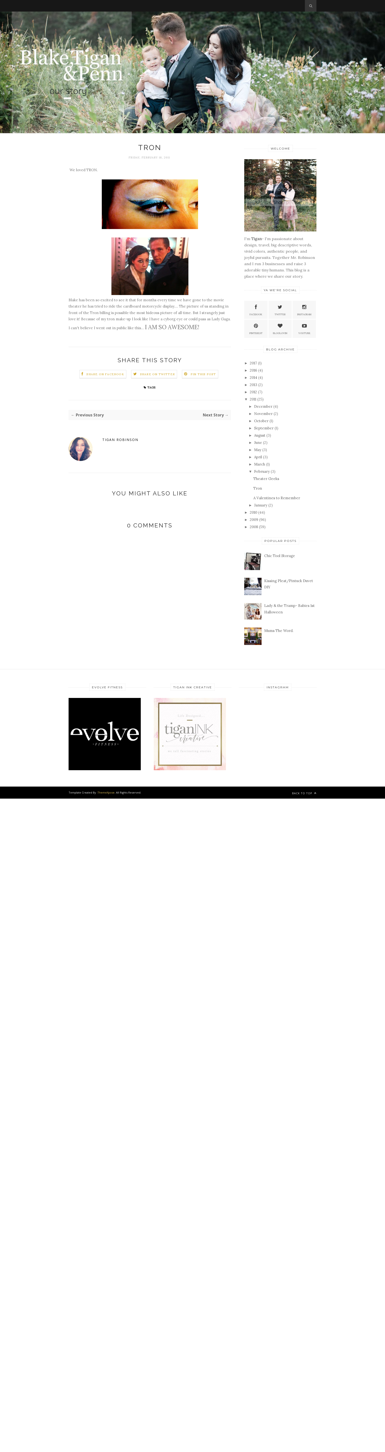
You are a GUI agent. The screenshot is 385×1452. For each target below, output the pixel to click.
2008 (254, 527)
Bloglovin (280, 328)
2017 (253, 363)
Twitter (280, 309)
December (263, 406)
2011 (253, 399)
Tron (257, 488)
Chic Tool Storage (279, 555)
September (264, 428)
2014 (253, 377)
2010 (253, 512)
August (259, 435)
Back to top (304, 793)
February (262, 471)
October (261, 421)
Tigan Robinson (120, 439)
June (258, 442)
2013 (253, 384)
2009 (254, 519)
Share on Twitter (157, 374)
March (259, 464)
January (260, 505)
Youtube (304, 328)
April (258, 457)
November (263, 413)
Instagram (304, 309)
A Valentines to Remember (276, 498)
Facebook (256, 309)
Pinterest (256, 328)
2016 (253, 370)
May (257, 449)
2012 (253, 392)
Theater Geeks (266, 478)
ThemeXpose (106, 792)
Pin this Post (203, 374)
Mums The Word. (279, 630)
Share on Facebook (105, 374)
